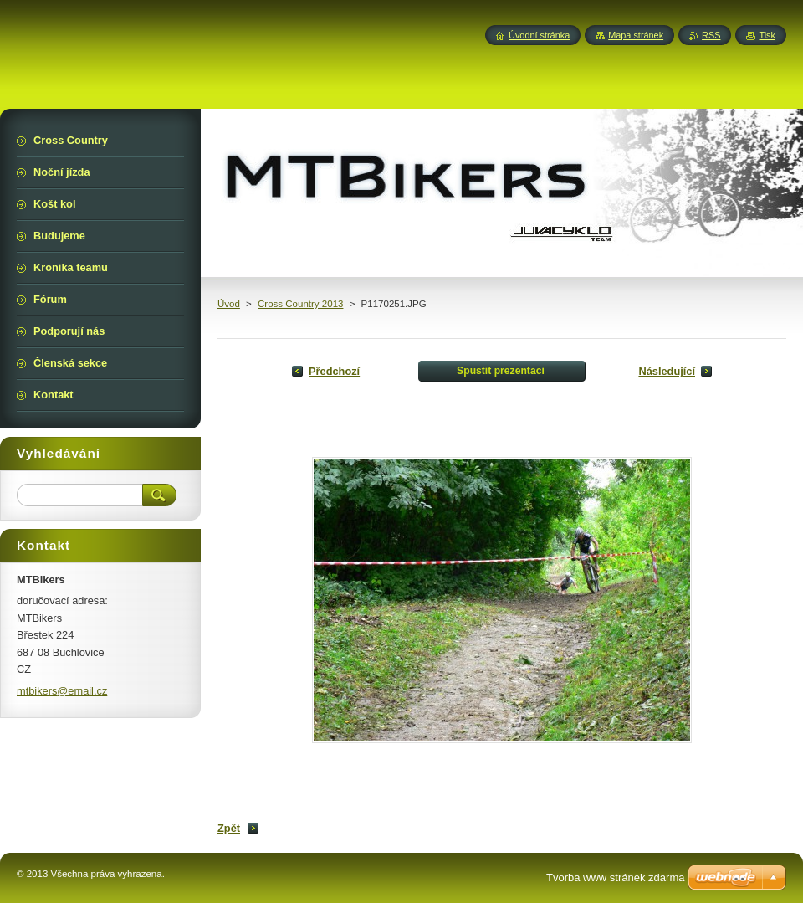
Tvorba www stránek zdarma (615, 877)
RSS (711, 35)
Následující (666, 371)
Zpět (228, 828)
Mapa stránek (635, 35)
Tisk (767, 35)
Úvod (228, 304)
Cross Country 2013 (300, 304)
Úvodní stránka (539, 35)
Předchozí (334, 371)
